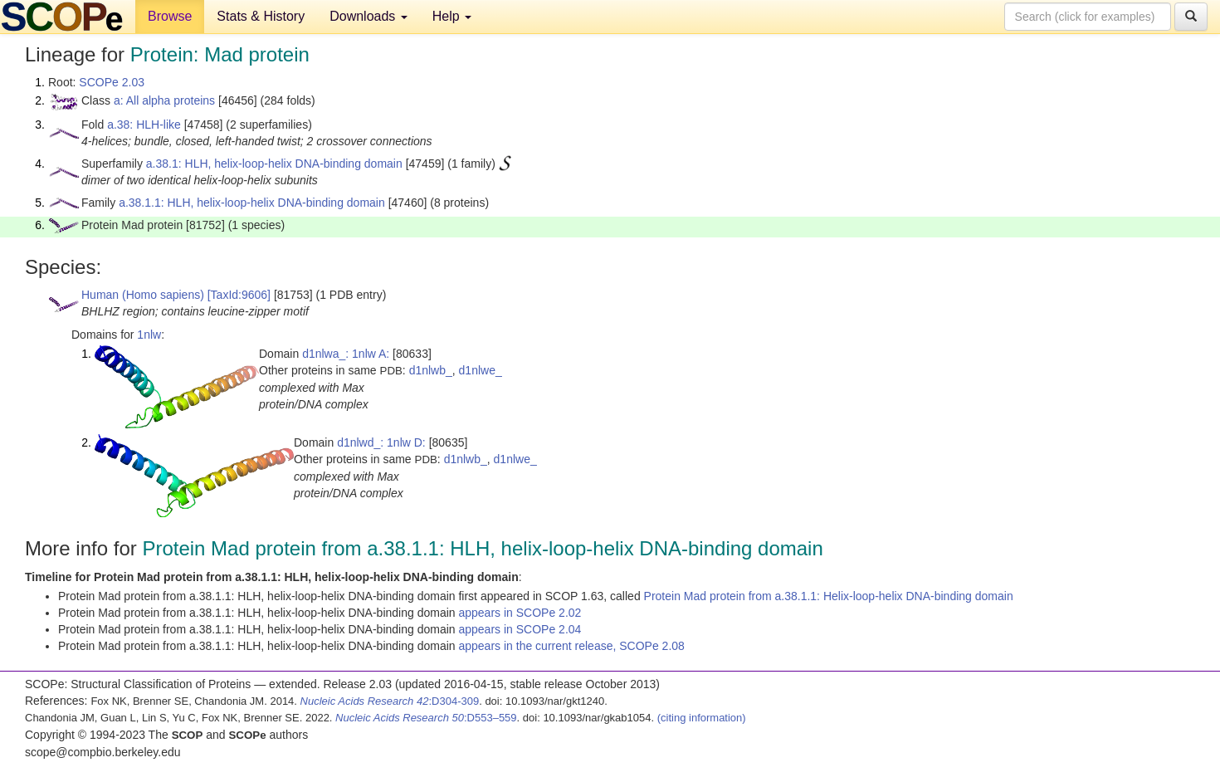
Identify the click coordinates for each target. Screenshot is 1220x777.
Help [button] (451, 16)
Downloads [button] (368, 16)
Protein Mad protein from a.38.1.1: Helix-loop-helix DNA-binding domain (828, 596)
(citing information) (701, 717)
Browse (170, 16)
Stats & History (261, 16)
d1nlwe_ (480, 370)
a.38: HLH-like (144, 124)
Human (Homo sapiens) (142, 294)
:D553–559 (426, 717)
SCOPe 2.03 (111, 82)
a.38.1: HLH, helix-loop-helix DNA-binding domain (274, 163)
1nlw (149, 334)
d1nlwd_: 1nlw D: (381, 442)
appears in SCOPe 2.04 (519, 629)
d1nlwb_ (430, 370)
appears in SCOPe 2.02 (519, 612)
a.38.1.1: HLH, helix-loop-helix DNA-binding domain (252, 202)
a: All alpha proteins (164, 100)
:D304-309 (390, 701)
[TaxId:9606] (239, 294)
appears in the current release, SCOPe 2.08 (571, 645)
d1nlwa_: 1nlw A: (345, 353)
